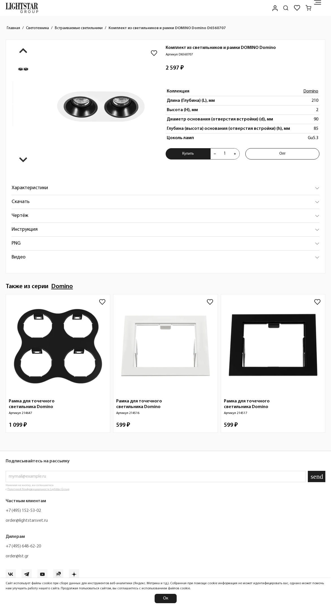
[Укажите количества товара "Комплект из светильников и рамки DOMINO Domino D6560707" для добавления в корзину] (224, 153)
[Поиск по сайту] (285, 8)
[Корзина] (308, 8)
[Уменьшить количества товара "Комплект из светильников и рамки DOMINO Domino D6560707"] (214, 153)
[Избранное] (297, 8)
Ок (165, 598)
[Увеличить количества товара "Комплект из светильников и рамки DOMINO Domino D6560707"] (234, 153)
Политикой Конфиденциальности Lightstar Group (38, 489)
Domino (310, 91)
